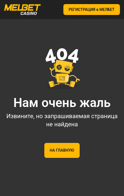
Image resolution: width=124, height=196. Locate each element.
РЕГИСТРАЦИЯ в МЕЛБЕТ (92, 9)
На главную (62, 150)
